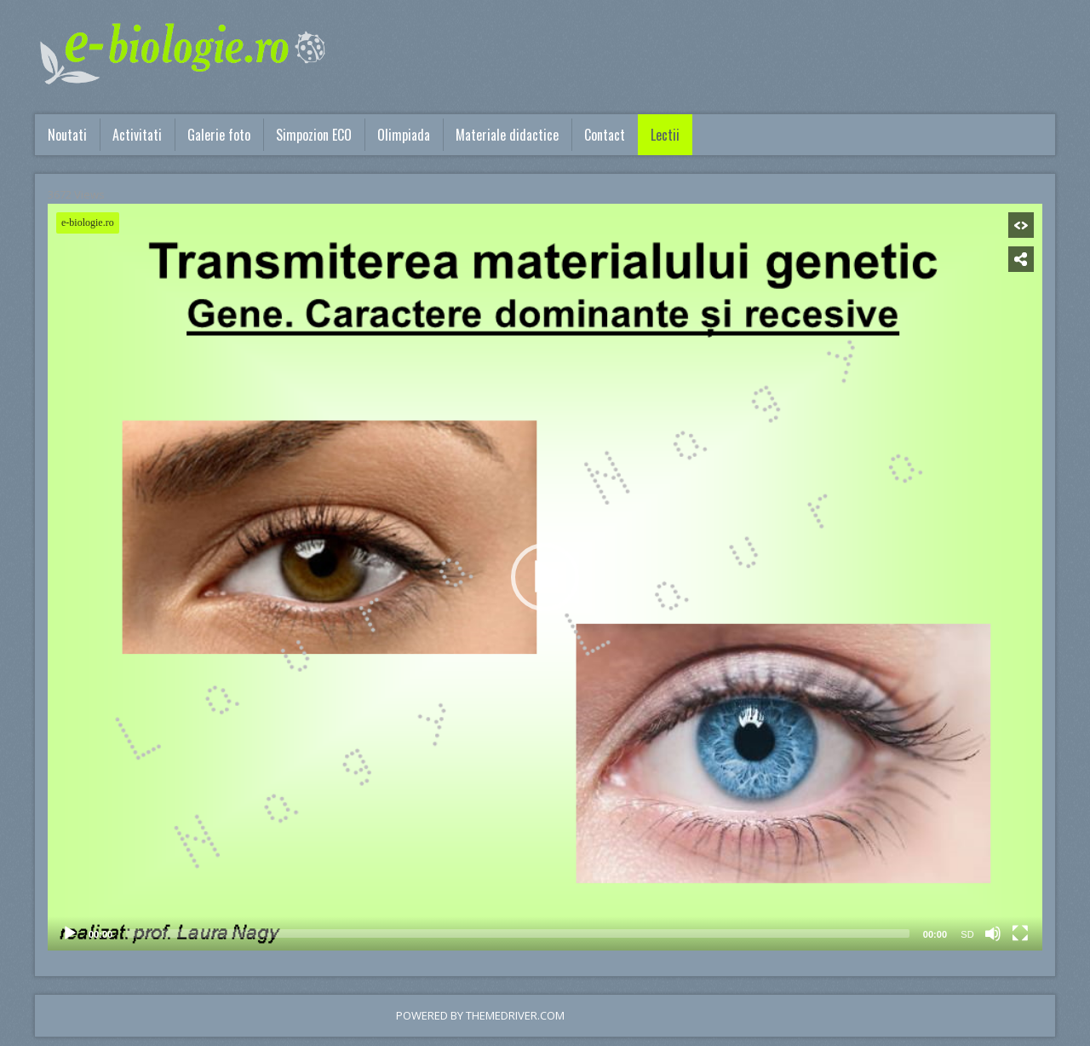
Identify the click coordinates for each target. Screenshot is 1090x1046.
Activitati (137, 134)
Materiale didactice (507, 134)
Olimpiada (403, 134)
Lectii (665, 134)
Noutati (67, 134)
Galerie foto (218, 134)
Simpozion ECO (314, 134)
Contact (604, 134)
